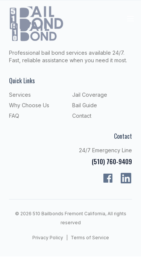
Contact (81, 115)
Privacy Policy (47, 237)
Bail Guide (84, 105)
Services (20, 95)
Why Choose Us (29, 105)
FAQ (14, 115)
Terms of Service (90, 237)
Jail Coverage (89, 95)
